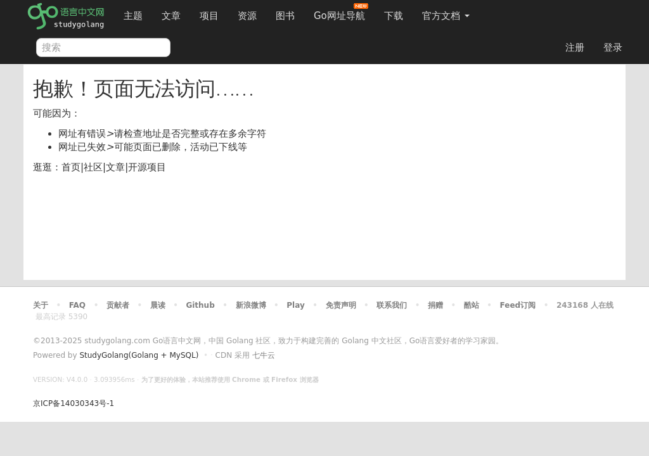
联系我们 (391, 305)
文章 (171, 16)
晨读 (157, 305)
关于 (40, 305)
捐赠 (435, 305)
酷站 (471, 305)
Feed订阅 (518, 305)
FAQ (77, 305)
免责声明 (341, 305)
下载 (393, 16)
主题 (133, 16)
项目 (209, 16)
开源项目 (147, 167)
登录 (612, 47)
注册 (574, 47)
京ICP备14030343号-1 (73, 403)
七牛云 (263, 355)
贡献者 (117, 305)
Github (200, 305)
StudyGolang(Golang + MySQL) (138, 355)
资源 (247, 16)
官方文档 (446, 16)
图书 (285, 16)
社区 (93, 167)
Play (295, 305)
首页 (70, 167)
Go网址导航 (341, 12)
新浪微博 (251, 305)
